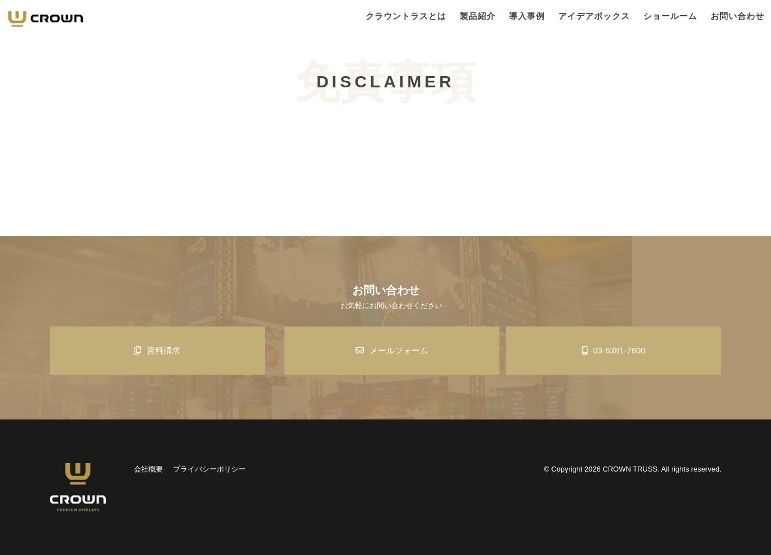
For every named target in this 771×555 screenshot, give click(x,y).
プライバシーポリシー (209, 469)
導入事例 (527, 16)
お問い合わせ (737, 16)
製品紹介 (478, 16)
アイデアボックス (594, 16)
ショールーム (670, 16)
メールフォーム (392, 350)
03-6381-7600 (613, 350)
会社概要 (148, 469)
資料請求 (157, 350)
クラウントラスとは (406, 16)
